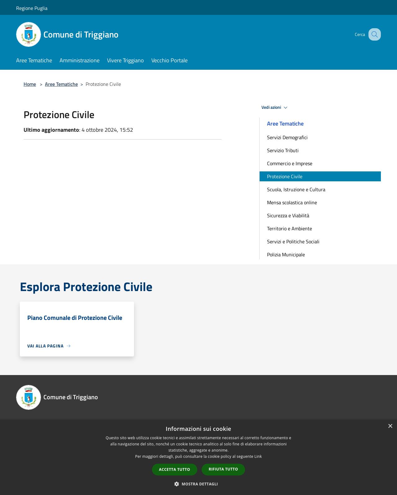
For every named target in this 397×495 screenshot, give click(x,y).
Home (30, 84)
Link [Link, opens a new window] (258, 456)
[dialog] (198, 457)
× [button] (390, 426)
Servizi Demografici (287, 137)
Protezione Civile (284, 176)
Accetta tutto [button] (174, 469)
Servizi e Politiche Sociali (293, 241)
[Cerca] (373, 34)
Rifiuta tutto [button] (223, 469)
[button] (198, 484)
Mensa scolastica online (292, 202)
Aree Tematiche (61, 84)
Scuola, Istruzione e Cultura (296, 189)
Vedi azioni (275, 107)
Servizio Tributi (283, 150)
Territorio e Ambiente (289, 228)
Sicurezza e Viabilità (288, 215)
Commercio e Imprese (289, 163)
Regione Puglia (31, 8)
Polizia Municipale (286, 254)
